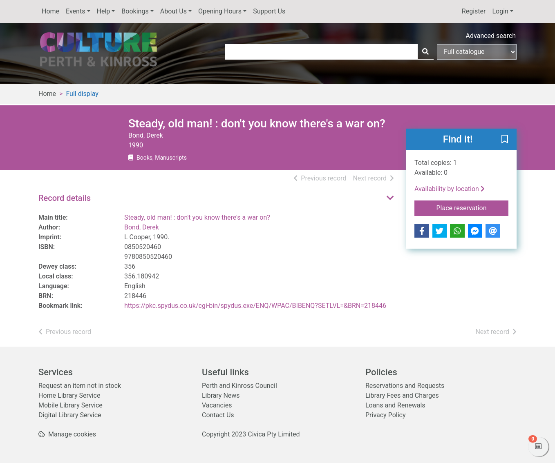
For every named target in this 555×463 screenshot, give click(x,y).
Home (50, 11)
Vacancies (217, 405)
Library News (221, 395)
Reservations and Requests (404, 386)
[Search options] (477, 52)
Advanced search (491, 36)
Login (500, 11)
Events (75, 11)
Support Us (269, 11)
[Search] (425, 52)
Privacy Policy (385, 415)
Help (103, 11)
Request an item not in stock (79, 386)
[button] (504, 139)
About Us (173, 11)
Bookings (134, 11)
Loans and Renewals (395, 405)
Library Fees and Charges (402, 395)
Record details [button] (64, 198)
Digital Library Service (69, 415)
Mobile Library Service (70, 405)
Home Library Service (69, 395)
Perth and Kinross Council (239, 386)
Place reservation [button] (472, 207)
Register (474, 11)
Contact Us (218, 415)
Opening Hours (220, 11)
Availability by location (449, 189)
